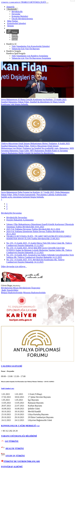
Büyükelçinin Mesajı (10, 288)
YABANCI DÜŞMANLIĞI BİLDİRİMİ (19, 436)
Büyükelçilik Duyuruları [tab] (16, 217)
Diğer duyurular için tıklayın (14, 266)
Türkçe (12, 31)
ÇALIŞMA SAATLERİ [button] (11, 366)
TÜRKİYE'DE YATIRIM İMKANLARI (20, 461)
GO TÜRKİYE (11, 441)
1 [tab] (6, 204)
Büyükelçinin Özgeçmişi (29, 288)
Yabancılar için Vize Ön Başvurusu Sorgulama (31, 58)
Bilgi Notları (12, 21)
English (15, 37)
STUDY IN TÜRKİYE (15, 456)
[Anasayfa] (10, 7)
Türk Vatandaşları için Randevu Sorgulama (30, 56)
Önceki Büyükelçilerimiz (22, 19)
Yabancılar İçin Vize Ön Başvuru (25, 49)
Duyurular (16, 14)
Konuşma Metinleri (20, 16)
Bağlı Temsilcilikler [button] (9, 290)
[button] (37, 388)
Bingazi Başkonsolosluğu (12, 292)
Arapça (15, 39)
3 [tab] (6, 208)
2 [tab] (6, 206)
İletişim (10, 26)
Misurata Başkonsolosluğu (34, 292)
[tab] (37, 366)
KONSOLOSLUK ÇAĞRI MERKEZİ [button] (20, 426)
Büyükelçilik (12, 9)
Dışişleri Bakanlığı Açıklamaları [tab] (20, 220)
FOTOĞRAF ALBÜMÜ (12, 467)
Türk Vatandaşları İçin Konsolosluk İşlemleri (31, 46)
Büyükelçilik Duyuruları (11, 213)
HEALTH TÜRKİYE (15, 448)
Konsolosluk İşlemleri (16, 23)
